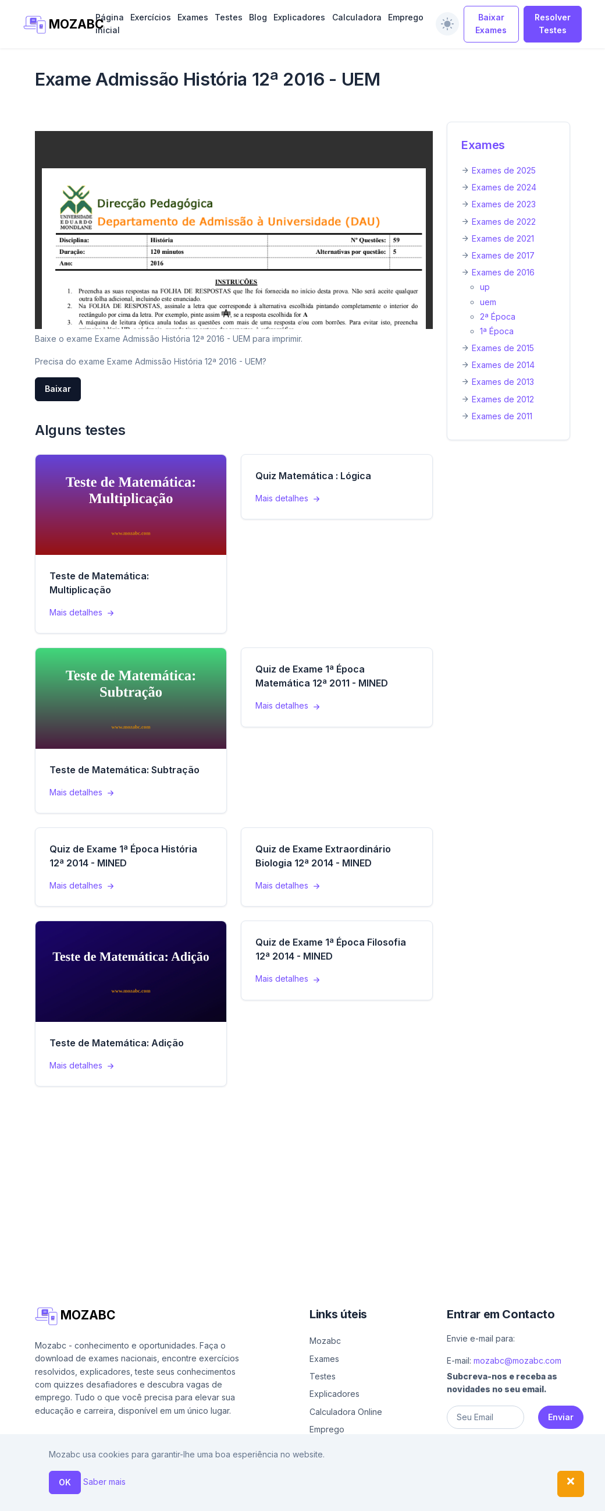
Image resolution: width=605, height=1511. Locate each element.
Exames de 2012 (503, 399)
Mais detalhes (82, 612)
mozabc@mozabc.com (517, 1360)
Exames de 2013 (503, 382)
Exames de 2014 (503, 365)
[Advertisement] (302, 1182)
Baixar (58, 389)
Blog (258, 17)
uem (488, 302)
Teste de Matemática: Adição (116, 1043)
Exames (192, 17)
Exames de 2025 (504, 170)
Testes (229, 17)
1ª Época (497, 331)
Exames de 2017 (503, 255)
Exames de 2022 (504, 222)
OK (65, 1482)
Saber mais (104, 1482)
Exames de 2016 (503, 272)
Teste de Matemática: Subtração (124, 770)
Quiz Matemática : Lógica (313, 476)
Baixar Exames (491, 23)
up (485, 287)
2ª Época (497, 316)
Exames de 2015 (503, 348)
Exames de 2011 (502, 416)
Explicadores (299, 17)
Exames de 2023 (504, 204)
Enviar (561, 1417)
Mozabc (325, 1341)
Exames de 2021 (503, 238)
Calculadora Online (345, 1412)
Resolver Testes (553, 23)
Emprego (406, 17)
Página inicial (109, 23)
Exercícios (150, 17)
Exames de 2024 (504, 187)
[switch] (447, 23)
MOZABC (53, 25)
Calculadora (357, 17)
